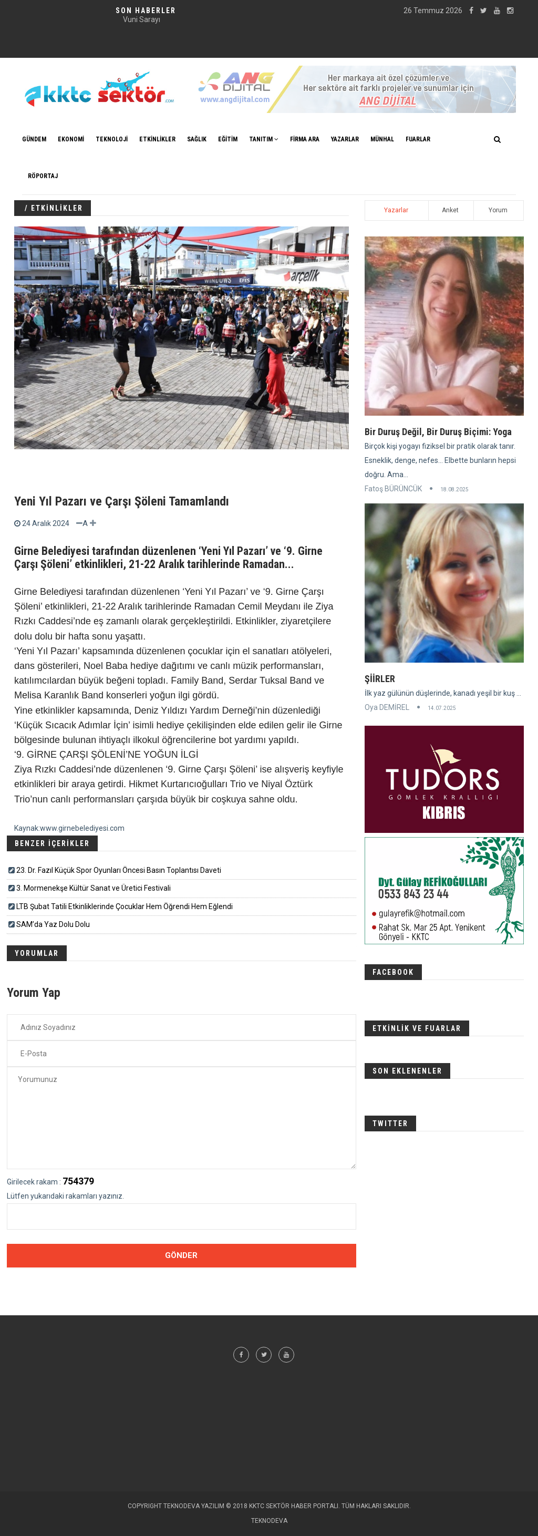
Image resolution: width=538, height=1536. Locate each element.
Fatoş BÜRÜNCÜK (393, 488)
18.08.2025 (454, 489)
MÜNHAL (382, 139)
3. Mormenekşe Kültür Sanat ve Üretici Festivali (93, 888)
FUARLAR (418, 139)
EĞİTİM (227, 139)
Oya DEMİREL (387, 707)
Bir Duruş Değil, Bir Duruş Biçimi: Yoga (438, 431)
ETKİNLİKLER (157, 139)
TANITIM (263, 139)
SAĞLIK (196, 139)
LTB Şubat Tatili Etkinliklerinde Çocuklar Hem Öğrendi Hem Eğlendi (124, 906)
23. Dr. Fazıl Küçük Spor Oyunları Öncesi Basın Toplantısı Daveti (118, 870)
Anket (450, 210)
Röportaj (43, 176)
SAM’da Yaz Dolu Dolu (53, 924)
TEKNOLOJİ (112, 139)
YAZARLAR (345, 139)
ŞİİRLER (380, 678)
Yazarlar (396, 210)
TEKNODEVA (269, 1520)
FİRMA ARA (304, 139)
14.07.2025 (442, 708)
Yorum (498, 210)
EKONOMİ (71, 139)
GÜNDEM (34, 139)
